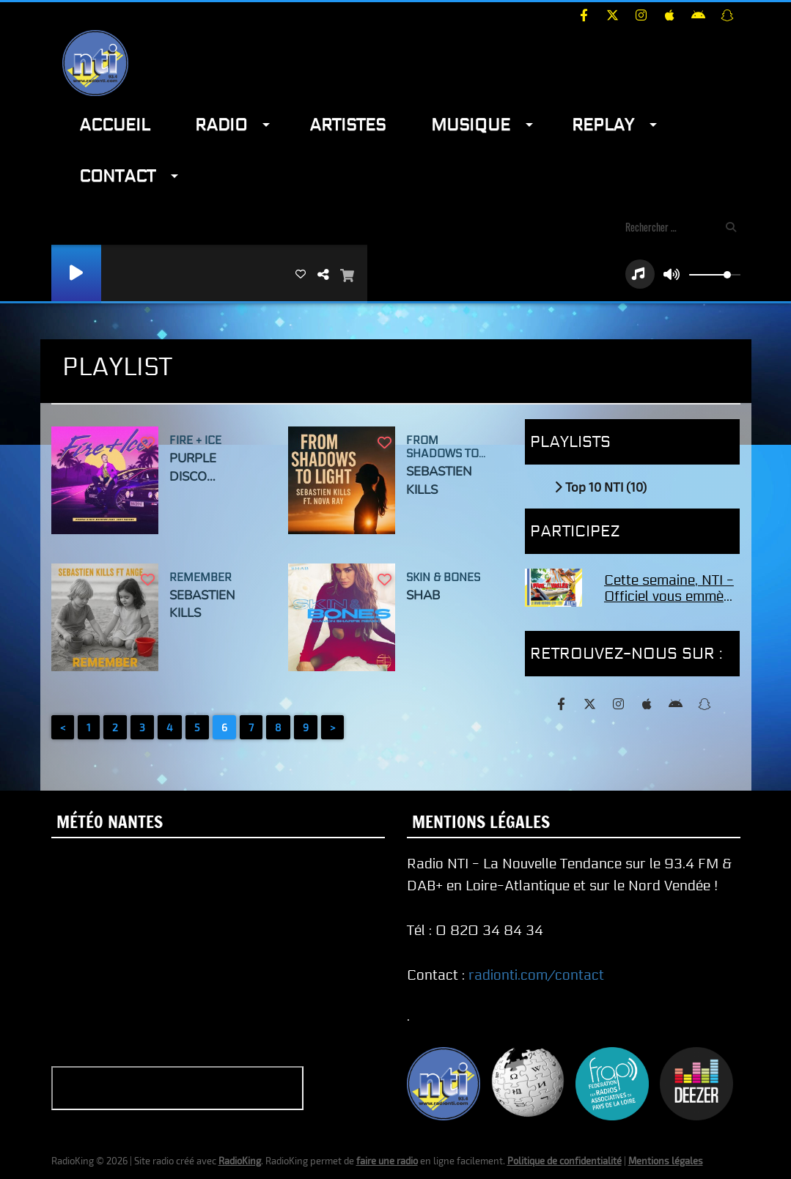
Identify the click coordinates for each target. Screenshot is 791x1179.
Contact (117, 176)
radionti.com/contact (536, 975)
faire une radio (387, 1161)
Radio (221, 125)
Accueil (114, 125)
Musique (470, 125)
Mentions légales (665, 1161)
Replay (603, 125)
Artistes (347, 125)
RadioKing (239, 1161)
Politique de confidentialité (564, 1161)
